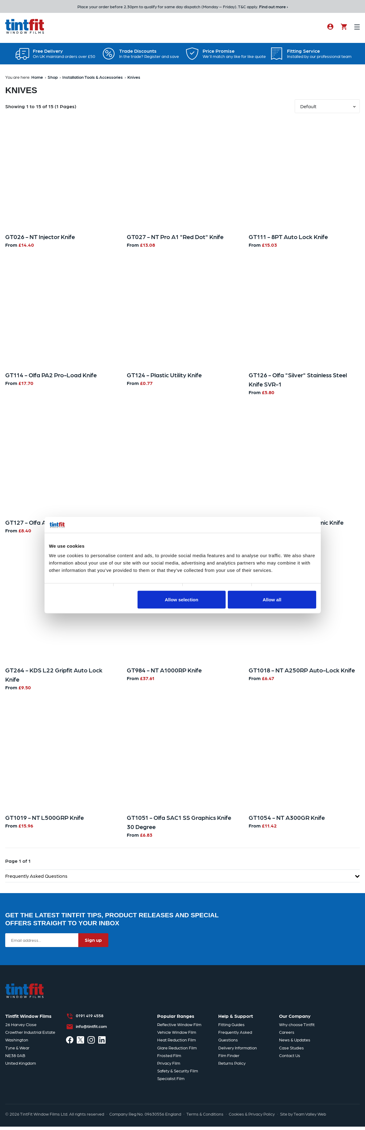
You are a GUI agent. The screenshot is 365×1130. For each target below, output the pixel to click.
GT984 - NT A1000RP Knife (164, 673)
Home (37, 80)
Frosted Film (169, 1058)
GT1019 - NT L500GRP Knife (44, 820)
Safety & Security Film (177, 1073)
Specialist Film (170, 1081)
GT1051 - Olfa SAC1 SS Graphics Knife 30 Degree (179, 825)
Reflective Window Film (179, 1027)
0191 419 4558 (89, 1018)
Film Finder (228, 1058)
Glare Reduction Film (177, 1050)
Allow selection (181, 599)
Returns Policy (232, 1065)
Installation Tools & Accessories (92, 80)
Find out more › (273, 6)
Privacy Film (168, 1065)
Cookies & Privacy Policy (252, 1116)
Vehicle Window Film (176, 1035)
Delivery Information (237, 1050)
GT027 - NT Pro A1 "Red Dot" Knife (175, 239)
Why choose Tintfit (297, 1027)
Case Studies (291, 1050)
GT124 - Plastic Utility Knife (164, 378)
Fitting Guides (231, 1027)
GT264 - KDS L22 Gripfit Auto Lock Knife (54, 677)
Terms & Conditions (204, 1116)
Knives (133, 80)
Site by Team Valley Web (303, 1116)
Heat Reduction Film (176, 1043)
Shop (53, 80)
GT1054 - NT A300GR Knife (287, 820)
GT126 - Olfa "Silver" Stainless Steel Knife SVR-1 (298, 382)
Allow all (272, 599)
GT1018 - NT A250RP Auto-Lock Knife (302, 673)
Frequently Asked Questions (182, 879)
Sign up (93, 943)
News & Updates (294, 1043)
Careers (286, 1035)
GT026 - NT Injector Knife (40, 239)
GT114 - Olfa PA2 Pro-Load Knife (51, 378)
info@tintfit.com (91, 1029)
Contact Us (289, 1058)
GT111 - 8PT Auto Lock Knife (288, 239)
